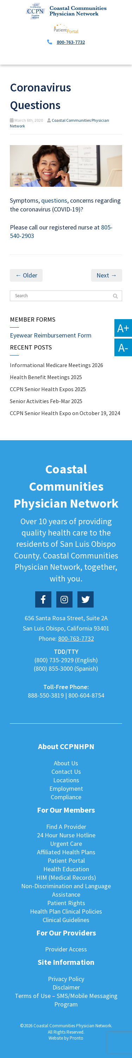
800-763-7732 (71, 42)
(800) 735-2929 (54, 660)
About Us (66, 763)
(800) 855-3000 (53, 668)
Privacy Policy (66, 979)
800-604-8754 (86, 695)
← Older (26, 275)
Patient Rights (66, 903)
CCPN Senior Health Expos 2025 (48, 389)
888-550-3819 (46, 695)
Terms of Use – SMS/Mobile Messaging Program (66, 1000)
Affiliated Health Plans (66, 852)
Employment (66, 788)
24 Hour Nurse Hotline (66, 835)
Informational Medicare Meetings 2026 (56, 365)
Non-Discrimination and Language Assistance (66, 890)
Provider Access (66, 949)
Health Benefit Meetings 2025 (46, 377)
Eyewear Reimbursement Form (51, 335)
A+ (123, 328)
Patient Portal (66, 860)
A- (123, 347)
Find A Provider (66, 827)
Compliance (66, 797)
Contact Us (66, 771)
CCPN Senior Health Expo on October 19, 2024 (65, 413)
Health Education (66, 869)
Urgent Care (66, 843)
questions (53, 200)
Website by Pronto (66, 1038)
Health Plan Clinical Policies (66, 911)
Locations (66, 780)
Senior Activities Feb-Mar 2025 (46, 401)
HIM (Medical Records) (66, 877)
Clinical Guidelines (66, 920)
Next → (106, 275)
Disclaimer (66, 987)
